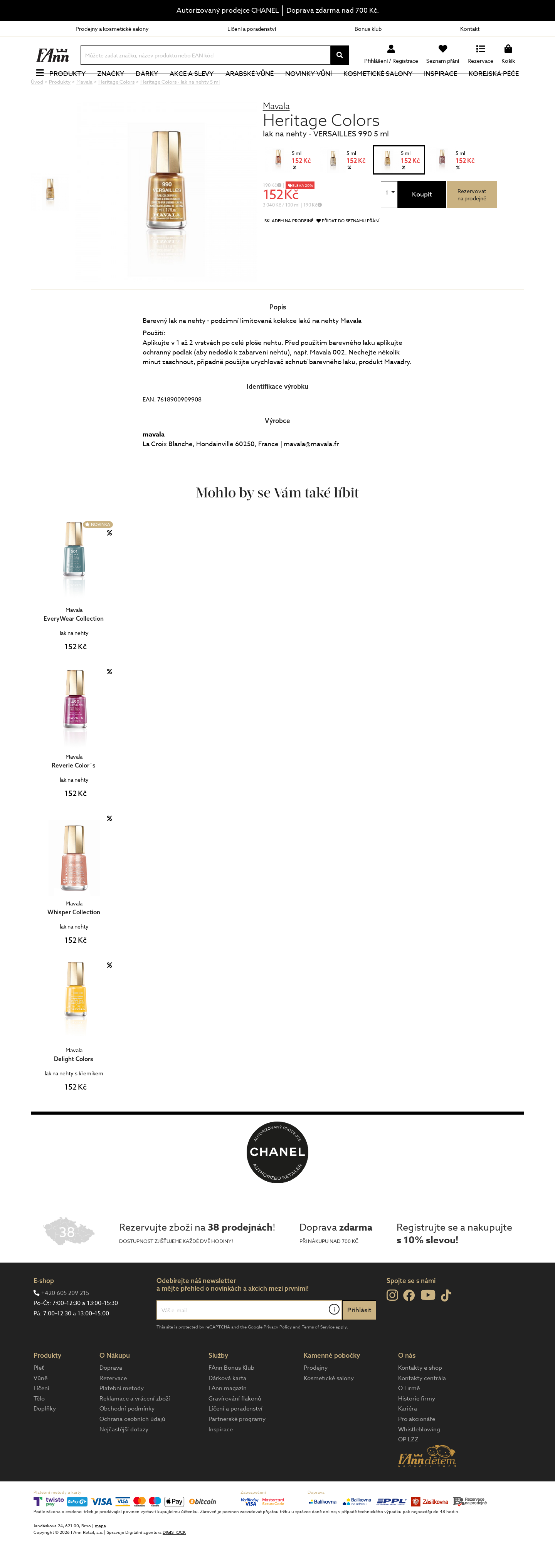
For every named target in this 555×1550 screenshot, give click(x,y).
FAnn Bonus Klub (231, 1393)
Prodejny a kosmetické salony (112, 28)
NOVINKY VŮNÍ (308, 86)
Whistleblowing (419, 1455)
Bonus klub (368, 28)
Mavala (276, 131)
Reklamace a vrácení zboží (134, 1424)
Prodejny (316, 1393)
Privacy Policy (278, 1353)
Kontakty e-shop (420, 1393)
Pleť (39, 1393)
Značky (110, 86)
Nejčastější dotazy (123, 1455)
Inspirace (440, 86)
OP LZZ (408, 1465)
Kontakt (469, 28)
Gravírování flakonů (235, 1424)
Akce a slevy (192, 86)
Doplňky (45, 1434)
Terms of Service (318, 1353)
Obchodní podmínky (127, 1434)
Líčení (41, 1414)
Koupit (422, 220)
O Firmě (409, 1414)
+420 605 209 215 (65, 1319)
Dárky (147, 86)
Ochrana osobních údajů (132, 1445)
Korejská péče (494, 86)
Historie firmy (416, 1424)
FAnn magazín (228, 1414)
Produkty (67, 86)
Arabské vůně (249, 86)
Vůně (40, 1404)
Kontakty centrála (422, 1404)
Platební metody (121, 1414)
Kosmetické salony (377, 86)
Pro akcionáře (416, 1445)
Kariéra (407, 1434)
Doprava (110, 1393)
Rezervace (113, 1404)
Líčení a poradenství (251, 28)
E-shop (44, 1306)
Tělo (39, 1424)
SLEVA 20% (302, 211)
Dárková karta (227, 1404)
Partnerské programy (237, 1445)
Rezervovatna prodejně (471, 220)
